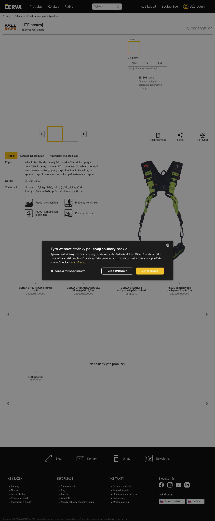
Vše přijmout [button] (149, 270)
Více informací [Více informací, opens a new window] (79, 262)
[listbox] (167, 245)
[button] (68, 271)
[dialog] (107, 260)
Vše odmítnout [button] (116, 270)
